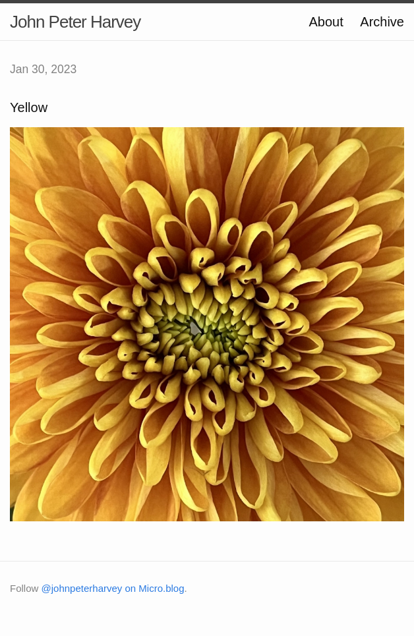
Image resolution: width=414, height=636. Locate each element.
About (326, 21)
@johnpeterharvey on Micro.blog (113, 588)
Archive (382, 21)
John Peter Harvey (75, 22)
